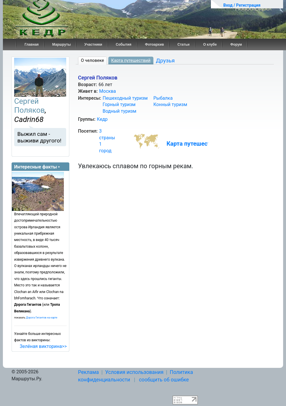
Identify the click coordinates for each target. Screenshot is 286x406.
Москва (107, 91)
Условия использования (134, 372)
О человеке (92, 60)
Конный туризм (170, 104)
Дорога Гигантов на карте (41, 317)
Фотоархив (154, 44)
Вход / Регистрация (242, 5)
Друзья (165, 60)
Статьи (183, 44)
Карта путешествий (131, 60)
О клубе (210, 44)
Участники (93, 44)
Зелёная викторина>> (43, 346)
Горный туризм (119, 104)
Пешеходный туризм (125, 98)
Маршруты (61, 44)
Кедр (102, 119)
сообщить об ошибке (164, 380)
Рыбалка (163, 98)
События (123, 44)
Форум (236, 44)
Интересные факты (35, 167)
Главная (32, 44)
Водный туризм (119, 111)
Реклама (88, 372)
